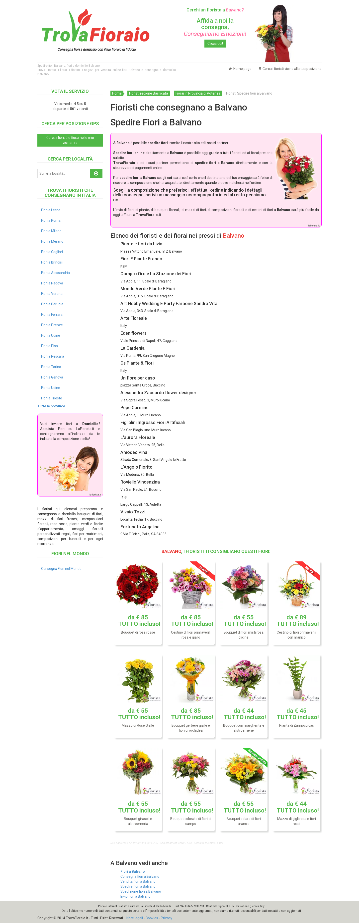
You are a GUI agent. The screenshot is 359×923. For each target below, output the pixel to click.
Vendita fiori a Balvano (138, 881)
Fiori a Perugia (52, 304)
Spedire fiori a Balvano (138, 886)
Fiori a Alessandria (55, 273)
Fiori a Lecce (50, 210)
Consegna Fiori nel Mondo (61, 569)
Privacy (166, 918)
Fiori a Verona (52, 294)
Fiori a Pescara (52, 356)
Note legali (134, 918)
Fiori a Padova (52, 283)
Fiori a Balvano (132, 871)
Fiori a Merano (52, 241)
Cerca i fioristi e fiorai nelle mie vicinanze (70, 140)
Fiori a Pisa (49, 346)
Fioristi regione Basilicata (148, 93)
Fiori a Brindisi (52, 262)
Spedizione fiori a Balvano (140, 891)
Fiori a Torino (51, 367)
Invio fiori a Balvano (135, 896)
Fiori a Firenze (52, 325)
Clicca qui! (215, 44)
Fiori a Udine (50, 335)
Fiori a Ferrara (52, 315)
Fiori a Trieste (51, 398)
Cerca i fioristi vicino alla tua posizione (290, 69)
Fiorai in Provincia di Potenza (198, 93)
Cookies (152, 918)
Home (117, 93)
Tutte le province (51, 406)
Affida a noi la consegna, (215, 27)
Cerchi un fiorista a (215, 9)
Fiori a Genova (52, 377)
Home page (240, 69)
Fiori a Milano (51, 231)
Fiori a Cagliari (52, 252)
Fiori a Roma (51, 220)
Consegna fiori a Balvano (139, 876)
